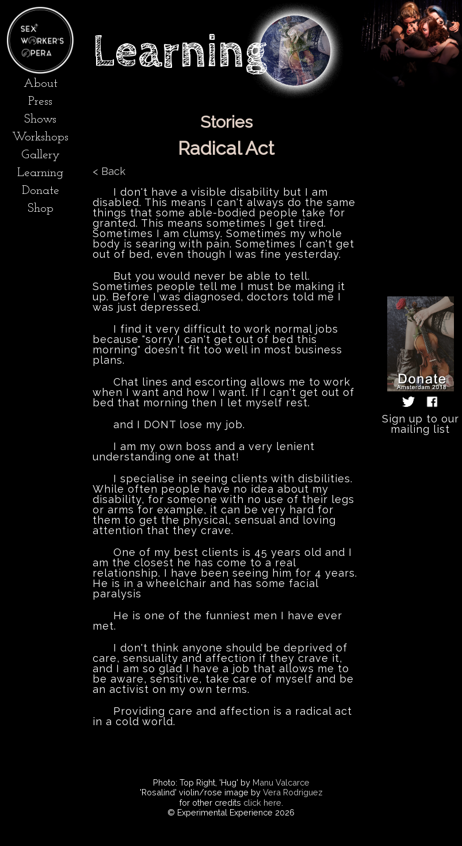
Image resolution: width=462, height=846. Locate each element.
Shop (41, 209)
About (41, 84)
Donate (40, 191)
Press (40, 102)
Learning (40, 173)
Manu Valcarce (281, 782)
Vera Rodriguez (293, 792)
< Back (109, 171)
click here (262, 802)
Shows (40, 119)
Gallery (40, 155)
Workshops (40, 137)
